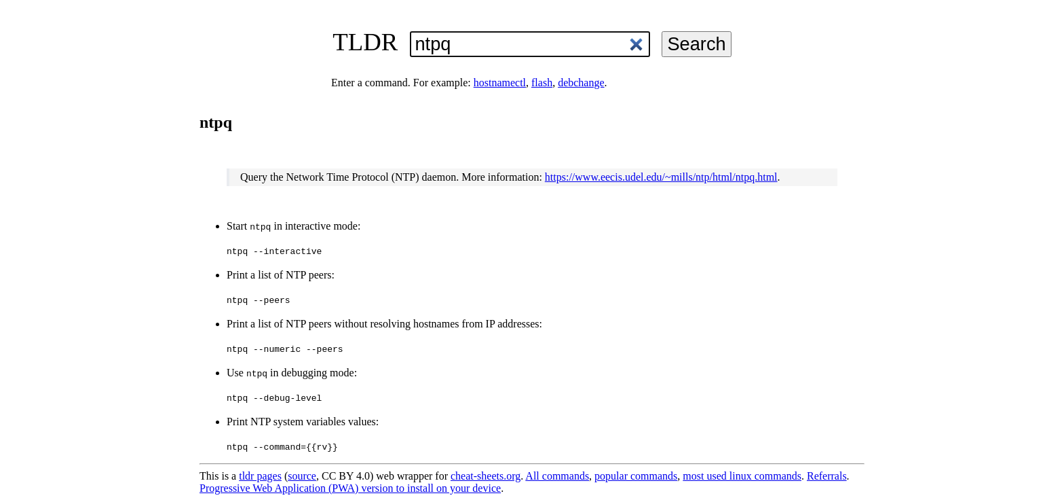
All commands (557, 476)
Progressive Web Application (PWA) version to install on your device (350, 488)
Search (696, 43)
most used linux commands (742, 476)
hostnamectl (500, 82)
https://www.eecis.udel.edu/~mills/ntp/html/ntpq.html (661, 177)
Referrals (827, 476)
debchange (581, 82)
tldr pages (260, 476)
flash (541, 82)
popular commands (635, 476)
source (302, 476)
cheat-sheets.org (485, 476)
